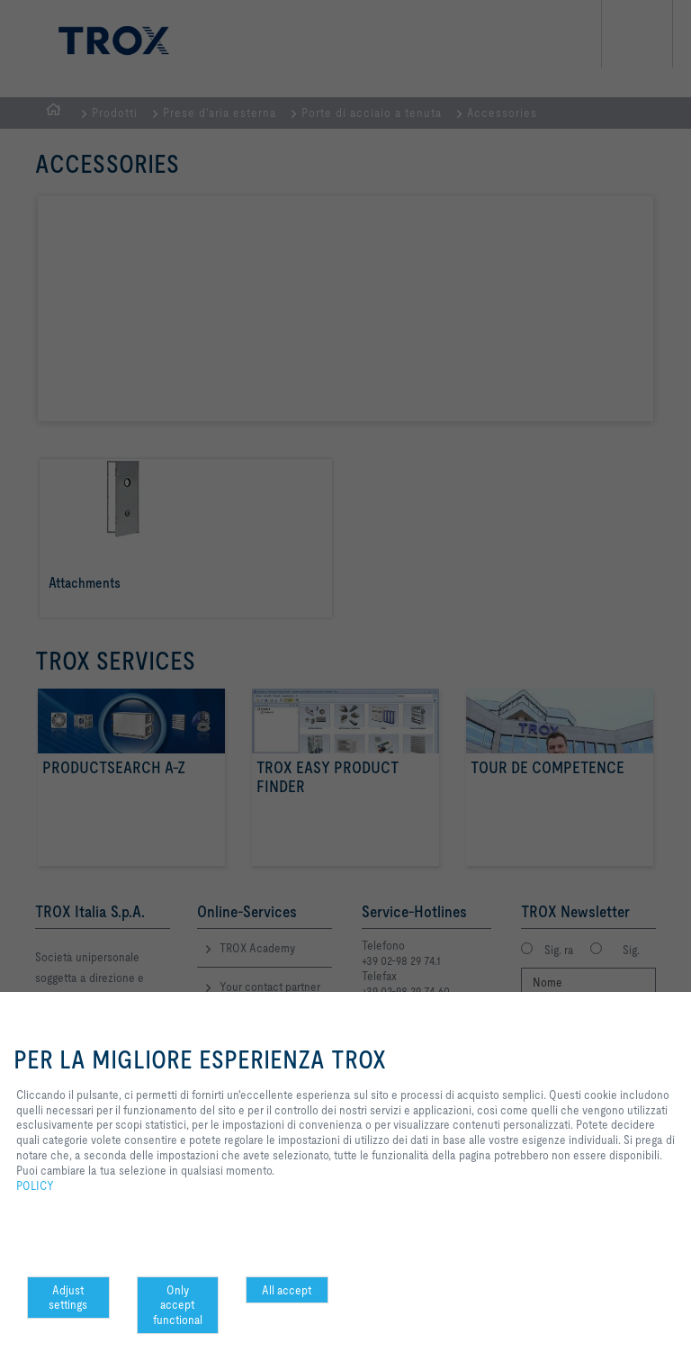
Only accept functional (177, 1305)
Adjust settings (68, 1297)
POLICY (35, 1185)
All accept (286, 1290)
